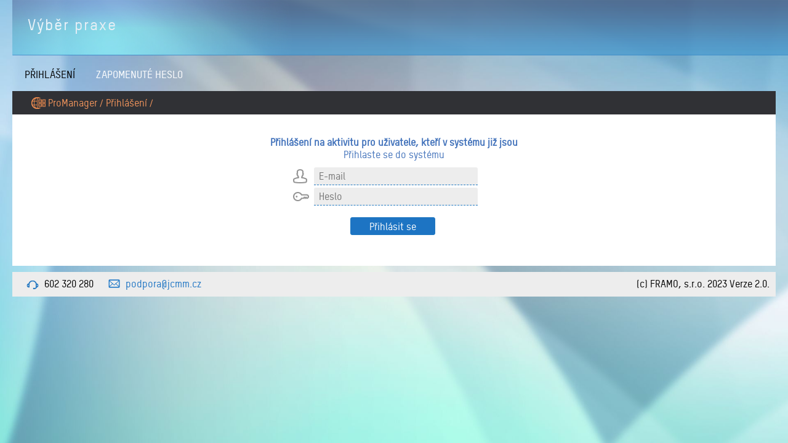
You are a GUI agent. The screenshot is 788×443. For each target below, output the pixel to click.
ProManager (72, 103)
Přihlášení (50, 74)
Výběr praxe (72, 24)
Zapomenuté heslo (139, 74)
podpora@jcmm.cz (163, 283)
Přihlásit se (392, 226)
